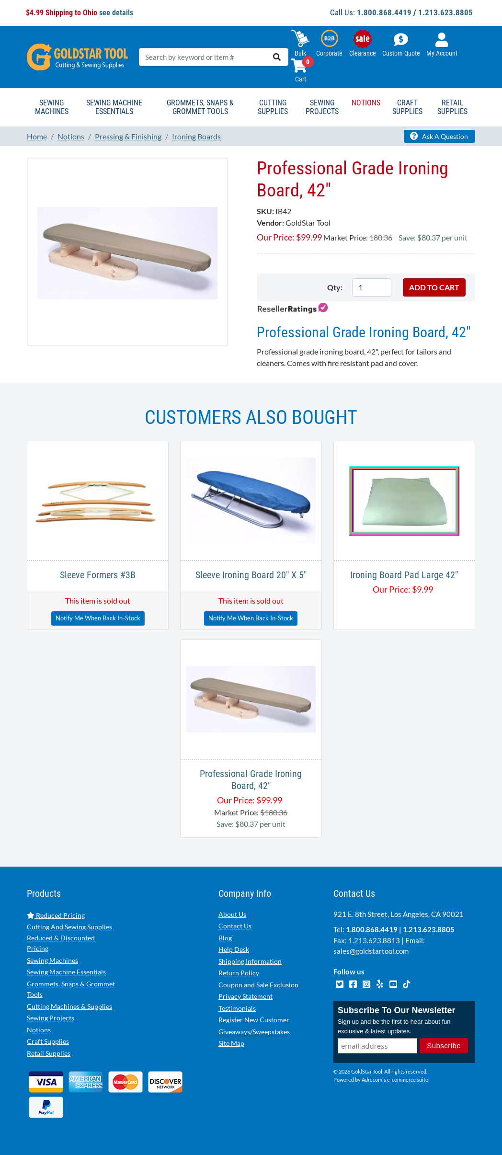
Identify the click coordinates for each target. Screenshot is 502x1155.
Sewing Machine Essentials (66, 972)
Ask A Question (439, 136)
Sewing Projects (50, 1018)
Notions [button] (366, 102)
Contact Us (234, 926)
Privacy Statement (245, 996)
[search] (277, 57)
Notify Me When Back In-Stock (98, 618)
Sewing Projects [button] (322, 107)
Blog (225, 938)
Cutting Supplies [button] (273, 107)
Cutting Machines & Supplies (69, 1006)
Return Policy (238, 973)
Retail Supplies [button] (452, 107)
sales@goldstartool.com (371, 951)
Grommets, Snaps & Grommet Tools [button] (200, 107)
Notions (39, 1030)
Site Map (231, 1043)
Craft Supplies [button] (407, 107)
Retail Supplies (48, 1053)
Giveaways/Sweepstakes (254, 1032)
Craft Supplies (48, 1041)
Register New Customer (253, 1020)
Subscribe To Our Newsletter (397, 1010)
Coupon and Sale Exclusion (258, 985)
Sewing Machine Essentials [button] (114, 107)
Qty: (334, 287)
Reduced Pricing (56, 915)
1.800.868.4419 (384, 12)
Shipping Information (250, 961)
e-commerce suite (407, 1079)
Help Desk (233, 949)
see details (116, 12)
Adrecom (372, 1079)
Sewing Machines (52, 960)
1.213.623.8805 (445, 12)
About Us (232, 914)
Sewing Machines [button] (51, 107)
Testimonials (237, 1008)
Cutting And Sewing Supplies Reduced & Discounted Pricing (69, 937)
